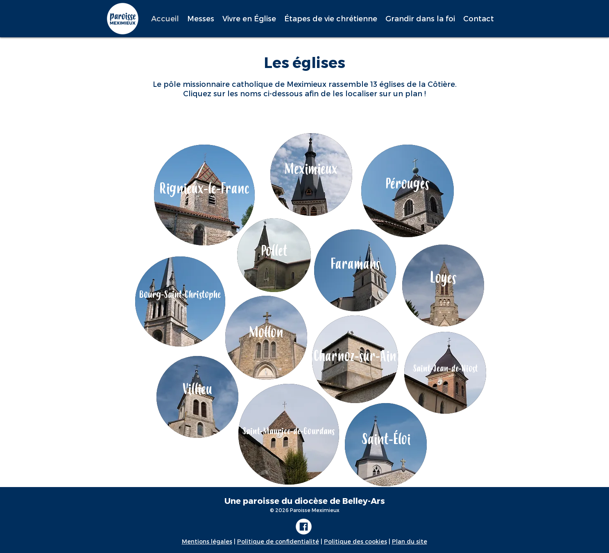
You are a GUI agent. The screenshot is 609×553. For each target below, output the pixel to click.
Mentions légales (207, 541)
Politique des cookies (355, 541)
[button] (200, 18)
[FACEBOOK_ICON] (304, 527)
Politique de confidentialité (278, 541)
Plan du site (409, 541)
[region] (311, 174)
